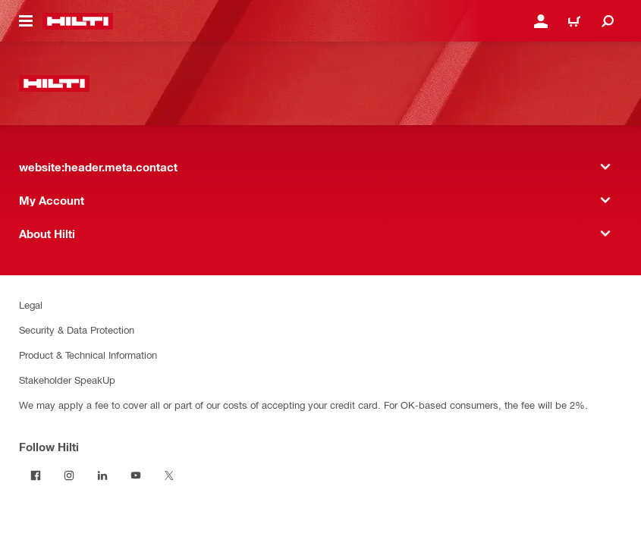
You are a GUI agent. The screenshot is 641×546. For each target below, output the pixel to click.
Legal (30, 304)
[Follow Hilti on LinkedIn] (102, 475)
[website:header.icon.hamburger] (25, 21)
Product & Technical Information (88, 354)
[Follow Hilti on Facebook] (35, 475)
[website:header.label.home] (77, 21)
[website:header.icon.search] (607, 21)
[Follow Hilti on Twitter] (169, 475)
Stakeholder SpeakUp (67, 379)
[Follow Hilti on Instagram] (69, 475)
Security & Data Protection (76, 329)
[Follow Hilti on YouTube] (135, 475)
